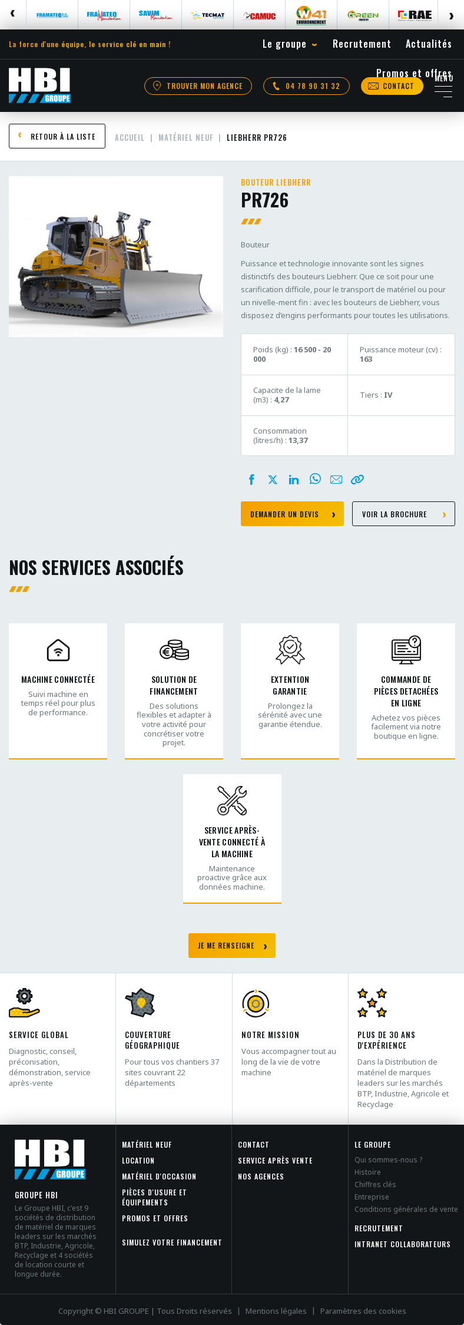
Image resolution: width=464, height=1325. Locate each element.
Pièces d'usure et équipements (154, 1197)
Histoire (367, 1172)
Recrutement (378, 1228)
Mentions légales (276, 1311)
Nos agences (261, 1176)
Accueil (130, 137)
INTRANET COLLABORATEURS (402, 1244)
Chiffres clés (375, 1184)
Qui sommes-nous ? (388, 1160)
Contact (254, 1144)
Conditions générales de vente (406, 1209)
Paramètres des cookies (363, 1311)
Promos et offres (155, 1218)
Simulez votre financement (172, 1242)
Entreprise (371, 1197)
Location (138, 1160)
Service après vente (275, 1160)
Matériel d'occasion (159, 1176)
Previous (13, 14)
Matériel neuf (185, 137)
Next (451, 14)
